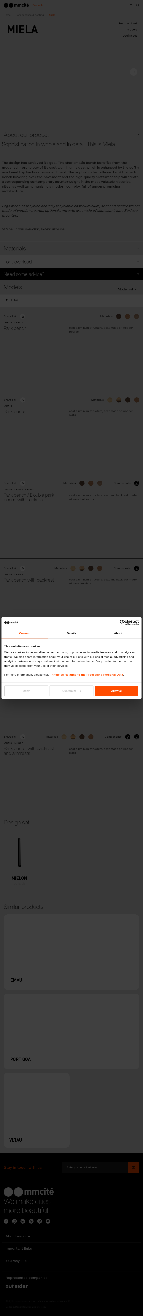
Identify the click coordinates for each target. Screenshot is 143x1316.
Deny (26, 690)
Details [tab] (71, 633)
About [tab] (118, 633)
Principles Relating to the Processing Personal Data (86, 674)
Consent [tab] (25, 633)
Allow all (117, 690)
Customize (71, 690)
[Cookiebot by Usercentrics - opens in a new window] (122, 622)
